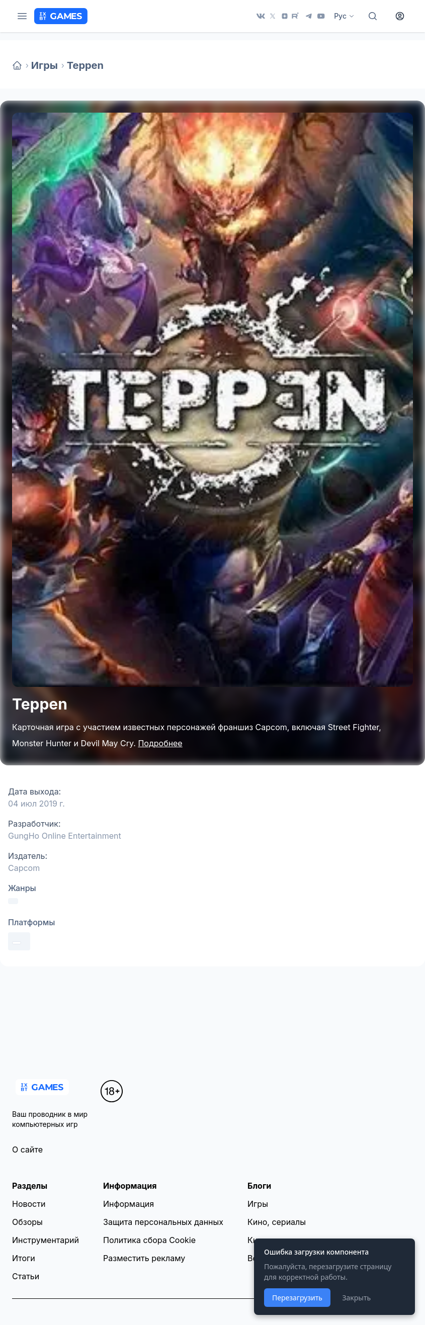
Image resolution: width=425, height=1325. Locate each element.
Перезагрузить (297, 1297)
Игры (44, 65)
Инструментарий (45, 1240)
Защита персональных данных (163, 1222)
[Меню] (22, 16)
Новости (28, 1204)
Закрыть (356, 1297)
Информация (128, 1204)
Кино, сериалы (276, 1222)
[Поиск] (373, 16)
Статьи (25, 1276)
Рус (344, 16)
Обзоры (27, 1222)
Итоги (23, 1258)
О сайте (27, 1149)
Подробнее (160, 743)
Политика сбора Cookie (149, 1240)
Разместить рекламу (144, 1258)
